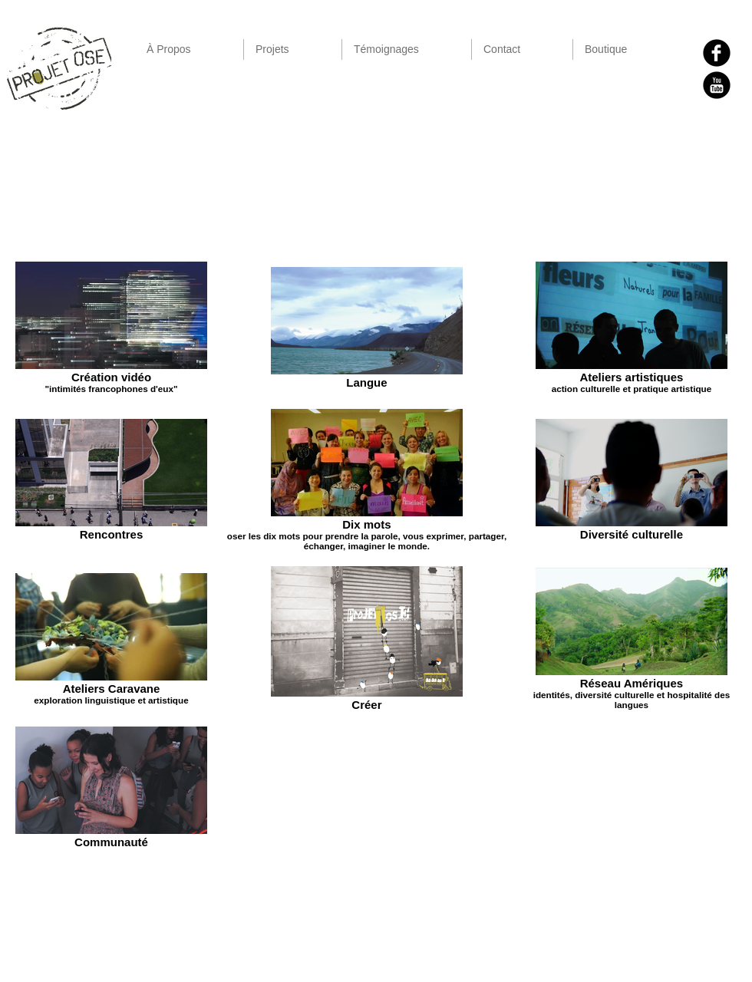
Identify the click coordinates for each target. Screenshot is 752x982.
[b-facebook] (717, 53)
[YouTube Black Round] (717, 85)
